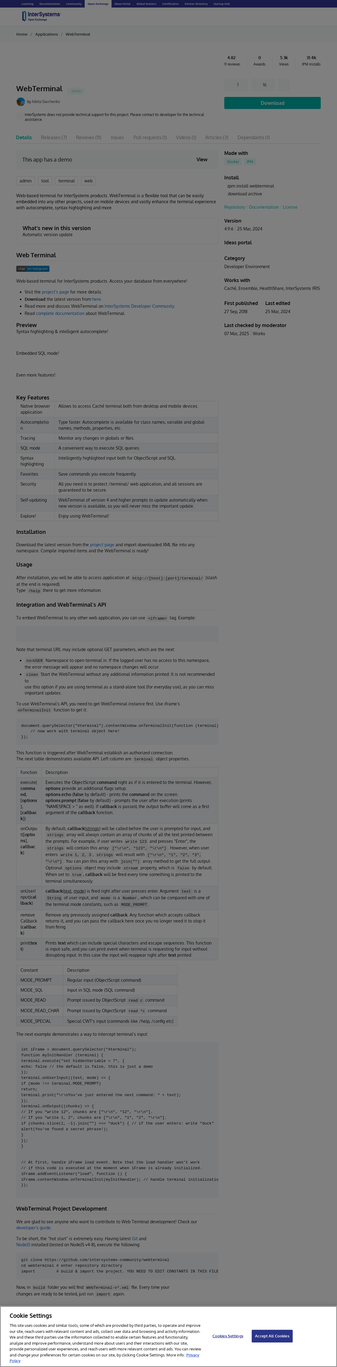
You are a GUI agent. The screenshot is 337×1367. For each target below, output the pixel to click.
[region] (168, 1336)
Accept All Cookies (272, 1335)
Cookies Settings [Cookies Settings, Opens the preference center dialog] (228, 1335)
